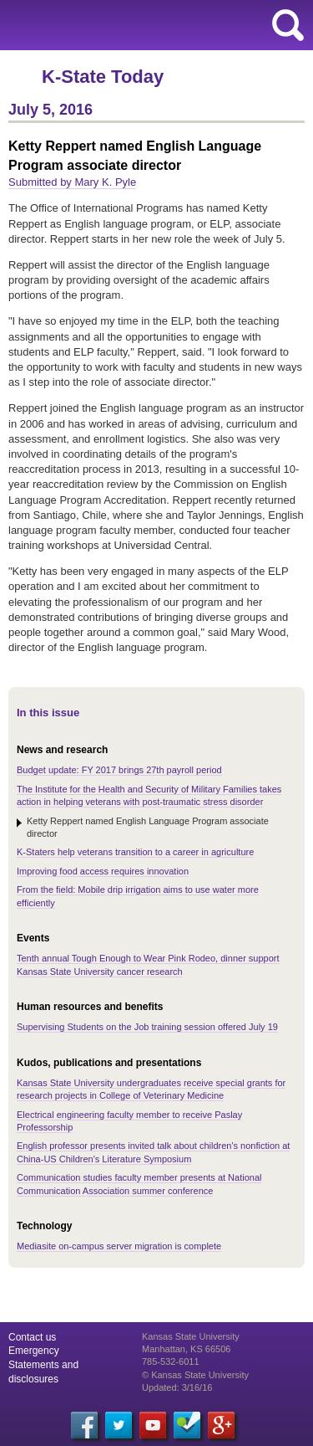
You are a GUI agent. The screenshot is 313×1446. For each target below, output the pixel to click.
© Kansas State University (195, 1375)
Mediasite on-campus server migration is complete (119, 1246)
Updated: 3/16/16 (177, 1387)
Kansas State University (152, 25)
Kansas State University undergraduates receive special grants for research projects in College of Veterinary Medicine (151, 1089)
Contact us (32, 1337)
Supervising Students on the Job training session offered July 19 (147, 1027)
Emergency (33, 1350)
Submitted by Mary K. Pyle (72, 182)
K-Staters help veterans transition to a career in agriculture (135, 852)
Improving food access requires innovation (103, 871)
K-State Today (103, 76)
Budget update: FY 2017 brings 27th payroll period (119, 770)
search (288, 25)
